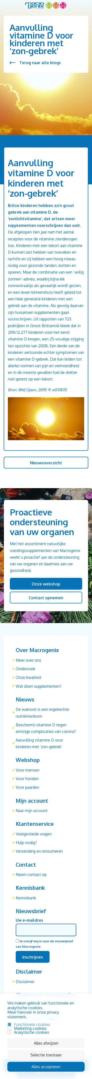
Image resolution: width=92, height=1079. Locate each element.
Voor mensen (27, 770)
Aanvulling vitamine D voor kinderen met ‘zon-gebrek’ (39, 743)
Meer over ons (28, 660)
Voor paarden (27, 787)
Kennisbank (26, 897)
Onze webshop (46, 584)
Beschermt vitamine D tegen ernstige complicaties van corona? (46, 728)
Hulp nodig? (26, 842)
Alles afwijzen (46, 1043)
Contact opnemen (46, 597)
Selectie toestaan (46, 1054)
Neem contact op (31, 874)
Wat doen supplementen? (38, 686)
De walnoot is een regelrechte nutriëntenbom (42, 712)
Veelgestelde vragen (34, 833)
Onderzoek (25, 668)
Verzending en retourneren (39, 851)
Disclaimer (25, 981)
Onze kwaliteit (28, 677)
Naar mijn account (32, 810)
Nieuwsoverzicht (46, 462)
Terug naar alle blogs (40, 62)
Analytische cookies (31, 1032)
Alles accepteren (46, 1066)
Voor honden (27, 778)
